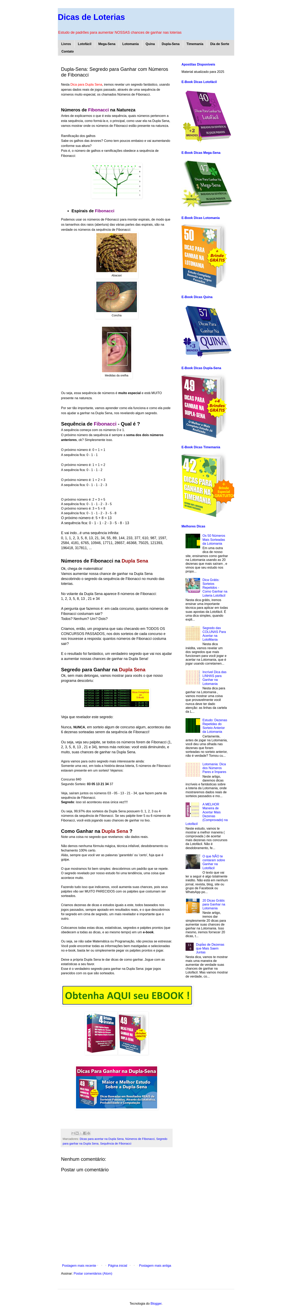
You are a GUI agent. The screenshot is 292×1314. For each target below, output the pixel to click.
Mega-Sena (106, 44)
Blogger (155, 1303)
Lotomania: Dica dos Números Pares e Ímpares (214, 768)
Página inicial (117, 1265)
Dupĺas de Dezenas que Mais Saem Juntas (210, 948)
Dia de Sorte (219, 44)
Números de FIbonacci (140, 1138)
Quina (150, 44)
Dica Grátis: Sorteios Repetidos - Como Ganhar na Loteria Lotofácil (214, 587)
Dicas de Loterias (91, 17)
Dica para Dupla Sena (86, 84)
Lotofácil (84, 44)
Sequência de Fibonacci (115, 1143)
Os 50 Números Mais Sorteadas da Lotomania (213, 539)
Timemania (194, 44)
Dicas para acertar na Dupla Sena (102, 1138)
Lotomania (130, 44)
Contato (67, 51)
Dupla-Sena (170, 44)
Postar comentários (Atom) (93, 1273)
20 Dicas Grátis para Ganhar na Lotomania (213, 904)
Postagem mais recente (79, 1265)
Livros (66, 44)
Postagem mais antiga (155, 1265)
